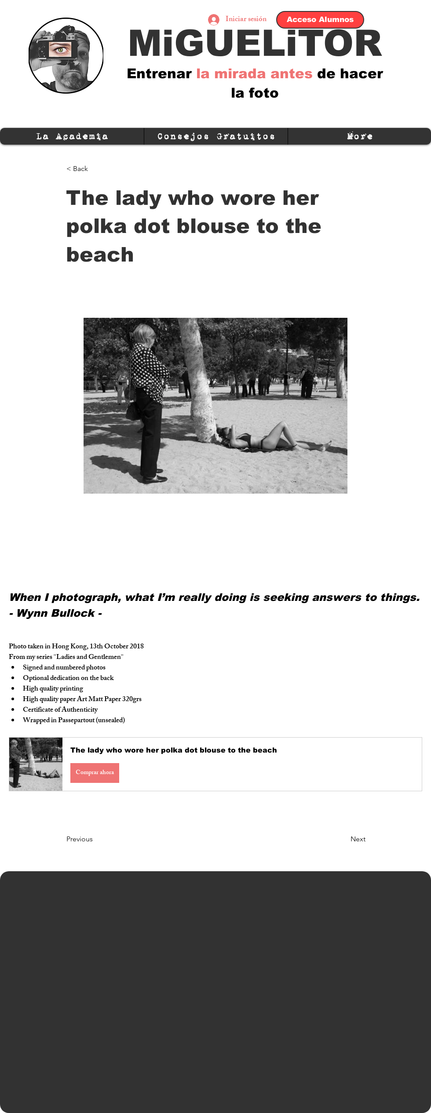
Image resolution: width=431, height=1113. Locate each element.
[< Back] (95, 169)
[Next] (343, 839)
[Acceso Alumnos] (320, 20)
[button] (215, 764)
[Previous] (95, 839)
